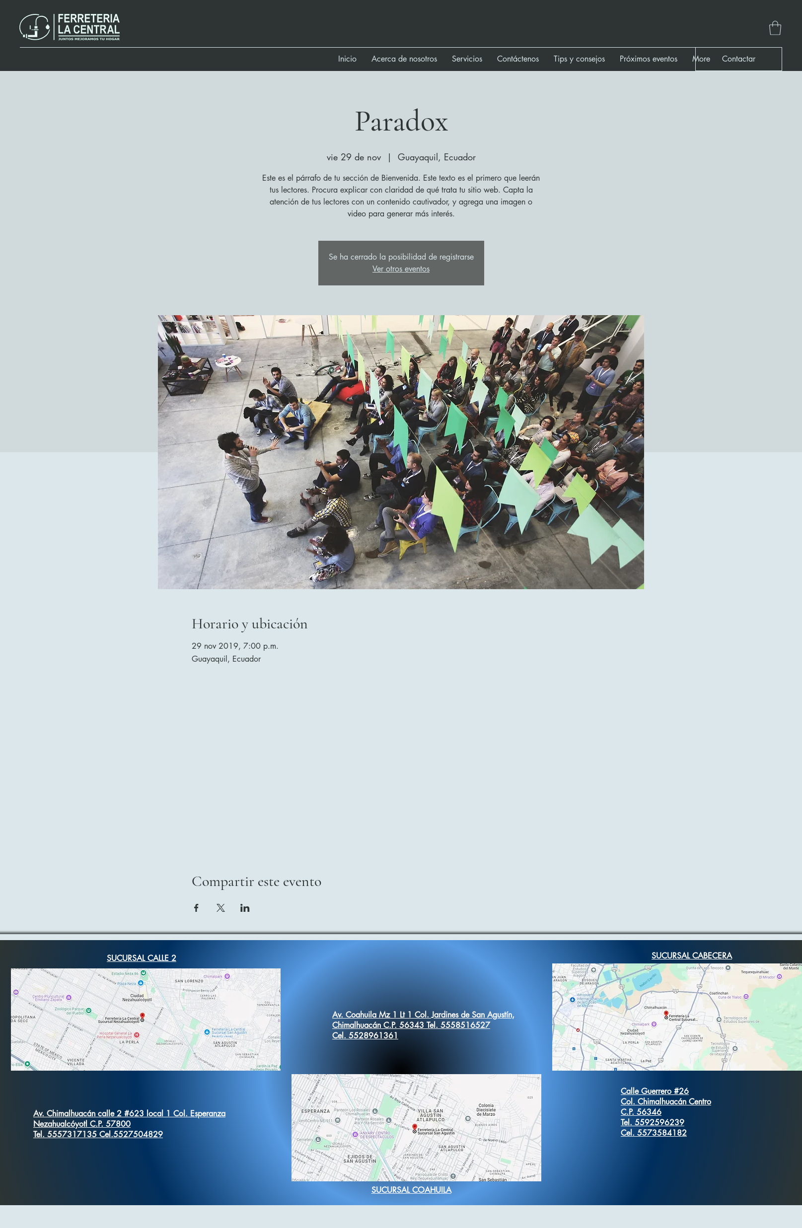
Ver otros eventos (401, 269)
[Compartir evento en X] (220, 908)
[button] (775, 28)
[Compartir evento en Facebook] (196, 908)
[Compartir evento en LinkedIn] (245, 908)
